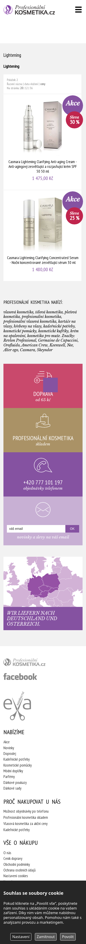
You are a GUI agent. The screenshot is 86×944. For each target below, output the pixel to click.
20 (21, 88)
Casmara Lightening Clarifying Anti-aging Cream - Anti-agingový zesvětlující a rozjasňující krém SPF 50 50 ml (42, 142)
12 (26, 88)
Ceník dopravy (12, 858)
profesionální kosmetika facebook (20, 676)
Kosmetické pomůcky (17, 765)
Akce (6, 741)
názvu (19, 84)
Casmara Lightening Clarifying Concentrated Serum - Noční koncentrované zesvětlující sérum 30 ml (42, 235)
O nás (7, 852)
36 (31, 88)
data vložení (31, 84)
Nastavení (21, 936)
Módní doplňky (13, 770)
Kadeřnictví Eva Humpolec (17, 705)
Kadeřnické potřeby (16, 759)
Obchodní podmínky (16, 864)
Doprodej (9, 753)
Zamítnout (46, 936)
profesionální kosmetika (32, 663)
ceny (42, 84)
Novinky (8, 747)
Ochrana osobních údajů (19, 870)
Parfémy (9, 776)
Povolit (68, 936)
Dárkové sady (12, 788)
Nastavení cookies (15, 875)
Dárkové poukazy (15, 782)
